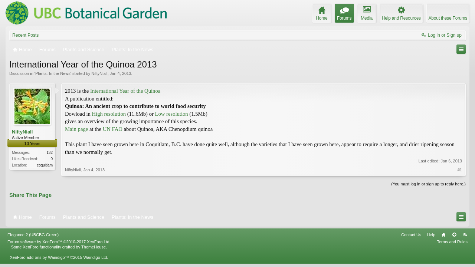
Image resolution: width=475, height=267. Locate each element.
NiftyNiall (99, 73)
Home (443, 234)
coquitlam (45, 165)
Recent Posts (25, 35)
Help (431, 235)
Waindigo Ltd (95, 257)
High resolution (109, 114)
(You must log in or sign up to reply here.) (428, 184)
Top (454, 234)
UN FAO (112, 129)
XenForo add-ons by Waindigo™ (39, 257)
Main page (76, 129)
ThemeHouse (93, 247)
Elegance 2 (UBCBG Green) (33, 235)
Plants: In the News (53, 73)
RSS (465, 234)
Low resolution (171, 114)
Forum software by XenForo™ (59, 242)
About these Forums (448, 18)
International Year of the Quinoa (125, 91)
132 (49, 153)
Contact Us (411, 235)
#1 (460, 170)
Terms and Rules (452, 242)
